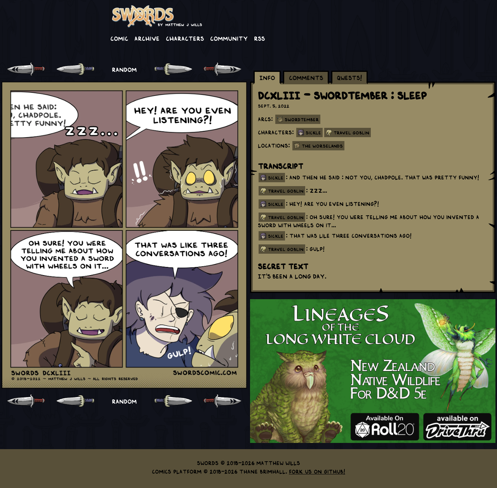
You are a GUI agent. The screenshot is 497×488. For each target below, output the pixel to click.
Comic (119, 38)
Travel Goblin (351, 132)
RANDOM (124, 69)
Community (229, 38)
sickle (275, 177)
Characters (185, 38)
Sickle (313, 132)
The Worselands (322, 145)
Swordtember (302, 119)
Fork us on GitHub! (317, 471)
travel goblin (286, 190)
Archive (147, 38)
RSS (259, 38)
